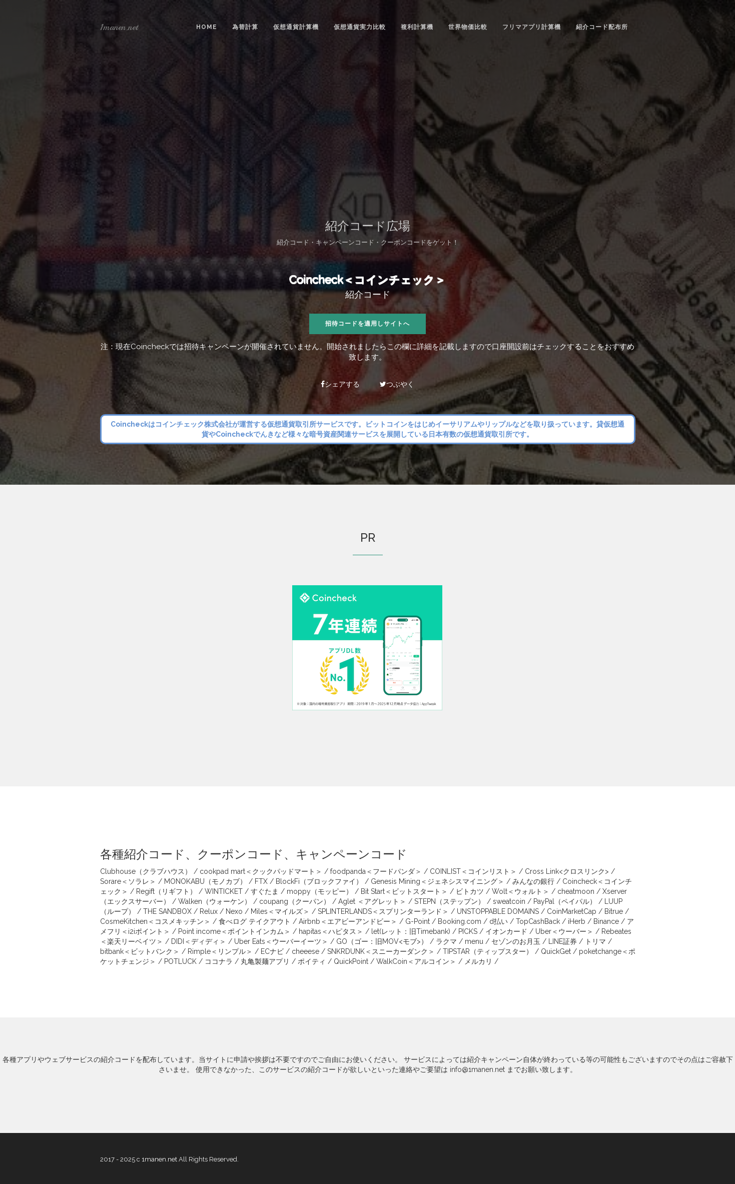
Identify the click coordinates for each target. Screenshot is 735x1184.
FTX (261, 881)
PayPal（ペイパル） (564, 901)
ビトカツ (470, 891)
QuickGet (556, 951)
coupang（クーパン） (294, 901)
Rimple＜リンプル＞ (220, 951)
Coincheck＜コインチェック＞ (367, 279)
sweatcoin (509, 901)
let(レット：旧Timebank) (410, 931)
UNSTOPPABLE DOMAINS (498, 911)
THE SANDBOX (167, 911)
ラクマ (446, 941)
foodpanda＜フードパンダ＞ (376, 871)
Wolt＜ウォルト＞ (520, 891)
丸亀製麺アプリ (265, 961)
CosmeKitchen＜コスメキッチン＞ (155, 921)
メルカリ (478, 961)
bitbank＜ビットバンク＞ (140, 951)
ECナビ (272, 951)
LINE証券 (562, 941)
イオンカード (506, 931)
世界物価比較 (467, 27)
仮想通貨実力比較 (360, 27)
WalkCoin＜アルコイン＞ (416, 961)
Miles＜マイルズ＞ (280, 911)
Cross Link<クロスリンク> (567, 871)
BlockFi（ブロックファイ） (319, 881)
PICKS (467, 931)
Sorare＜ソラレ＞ (128, 881)
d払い (498, 921)
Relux (209, 911)
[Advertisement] (368, 130)
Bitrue (613, 911)
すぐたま (265, 891)
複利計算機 (417, 27)
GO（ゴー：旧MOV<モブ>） (382, 941)
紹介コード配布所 (602, 27)
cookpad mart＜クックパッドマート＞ (261, 871)
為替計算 (245, 27)
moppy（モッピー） (320, 891)
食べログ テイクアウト (255, 921)
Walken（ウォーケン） (214, 901)
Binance (606, 921)
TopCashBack (538, 921)
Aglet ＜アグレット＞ (372, 901)
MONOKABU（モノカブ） (205, 881)
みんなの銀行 (533, 881)
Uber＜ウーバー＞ (564, 931)
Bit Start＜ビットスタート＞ (404, 891)
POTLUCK (180, 961)
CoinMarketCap (571, 911)
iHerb (576, 921)
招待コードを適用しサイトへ (367, 323)
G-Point (417, 921)
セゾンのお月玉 (515, 941)
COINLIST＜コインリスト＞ (473, 871)
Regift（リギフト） (166, 891)
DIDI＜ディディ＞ (198, 941)
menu (474, 941)
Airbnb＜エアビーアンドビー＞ (348, 921)
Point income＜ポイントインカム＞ (234, 931)
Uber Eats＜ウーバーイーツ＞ (281, 941)
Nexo (234, 911)
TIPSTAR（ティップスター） (488, 951)
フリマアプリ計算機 (531, 27)
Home (206, 27)
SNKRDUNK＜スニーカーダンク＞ (381, 951)
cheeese (305, 951)
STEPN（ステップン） (449, 901)
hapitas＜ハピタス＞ (331, 931)
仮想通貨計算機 (296, 27)
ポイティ (312, 961)
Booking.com (459, 921)
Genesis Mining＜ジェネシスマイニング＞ (437, 881)
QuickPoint (351, 961)
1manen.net (119, 27)
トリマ (595, 941)
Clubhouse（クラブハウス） (146, 871)
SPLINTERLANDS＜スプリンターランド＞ (383, 911)
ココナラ (219, 961)
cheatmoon (575, 891)
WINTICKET (224, 891)
